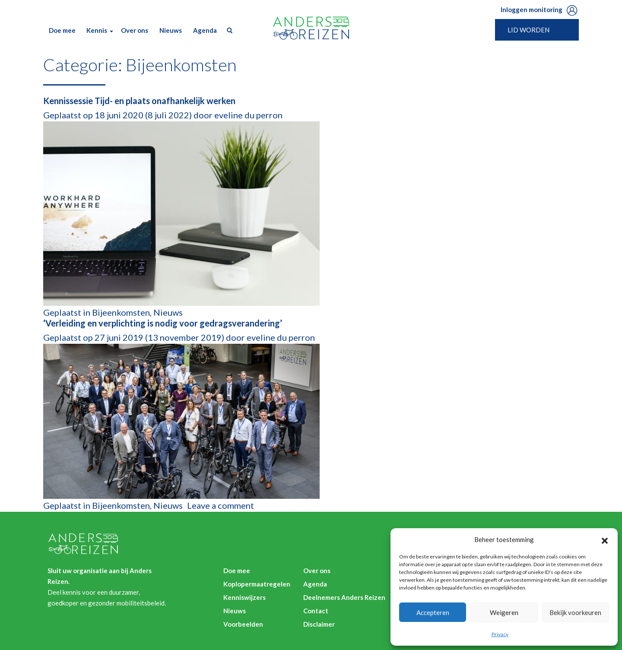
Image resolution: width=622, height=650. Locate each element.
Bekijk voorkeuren (575, 612)
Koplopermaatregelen (256, 584)
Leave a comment (220, 505)
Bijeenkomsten (121, 312)
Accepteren (432, 612)
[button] (604, 539)
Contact (315, 611)
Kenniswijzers (244, 597)
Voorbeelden (243, 624)
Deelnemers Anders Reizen (344, 597)
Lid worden (528, 30)
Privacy (500, 634)
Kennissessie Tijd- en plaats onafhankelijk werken (139, 100)
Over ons (134, 30)
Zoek (227, 30)
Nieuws (170, 30)
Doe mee (62, 30)
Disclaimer (319, 624)
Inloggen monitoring (531, 9)
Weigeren (504, 612)
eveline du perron (247, 115)
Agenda (205, 30)
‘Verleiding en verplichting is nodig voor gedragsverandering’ (162, 323)
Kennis (96, 30)
